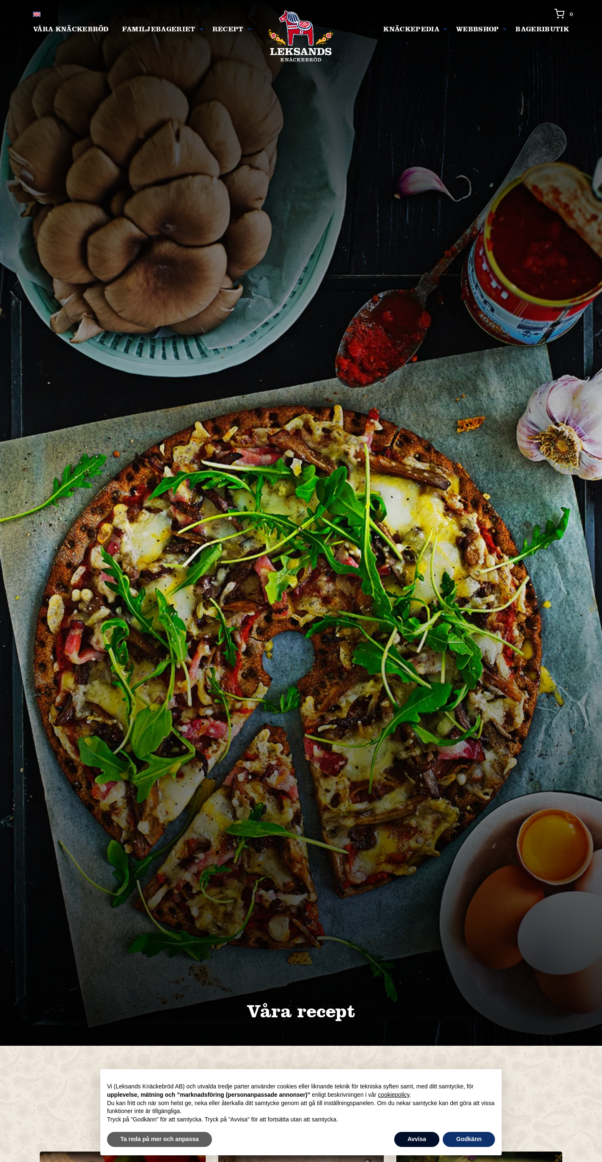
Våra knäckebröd (71, 29)
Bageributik (542, 29)
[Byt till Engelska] (37, 14)
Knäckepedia (411, 29)
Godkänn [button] (469, 1139)
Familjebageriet (159, 29)
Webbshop (477, 29)
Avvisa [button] (417, 1139)
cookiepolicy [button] (393, 1094)
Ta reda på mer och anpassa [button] (159, 1139)
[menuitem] (70, 29)
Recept (228, 29)
